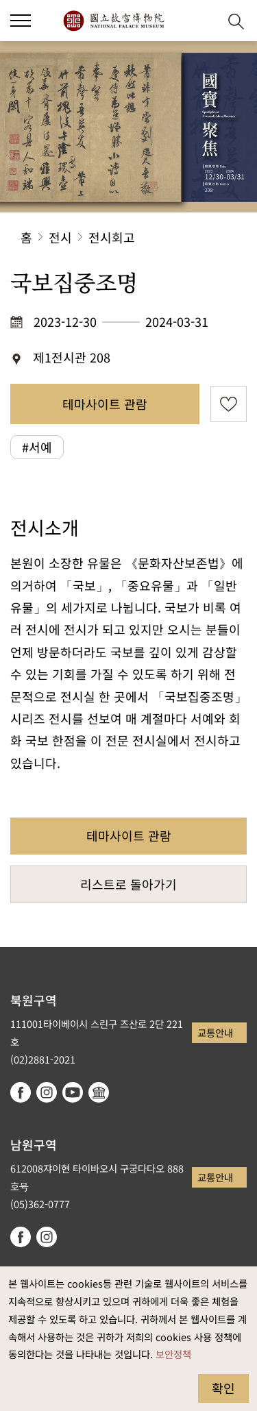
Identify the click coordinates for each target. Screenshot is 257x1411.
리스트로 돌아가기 (128, 884)
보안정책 (173, 1354)
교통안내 (215, 1032)
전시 (60, 237)
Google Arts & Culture (98, 1092)
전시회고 (111, 237)
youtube (72, 1092)
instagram (46, 1092)
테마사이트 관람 (104, 404)
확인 (223, 1388)
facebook (20, 1092)
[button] (20, 20)
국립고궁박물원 (113, 20)
